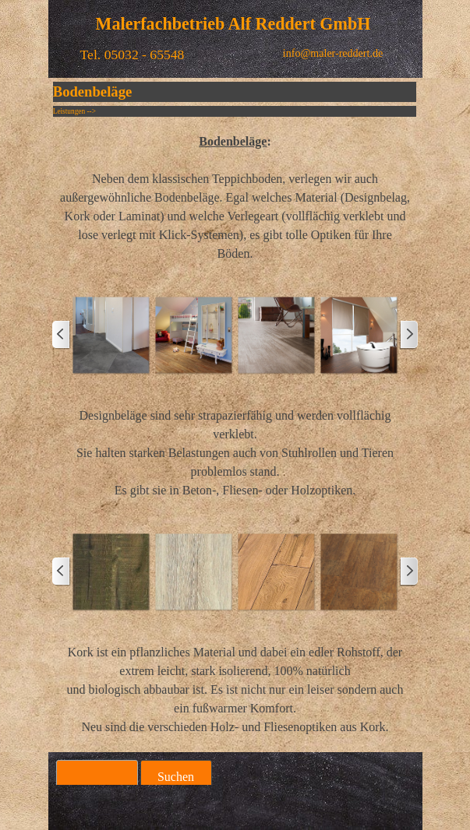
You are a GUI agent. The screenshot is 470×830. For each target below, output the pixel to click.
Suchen (175, 776)
